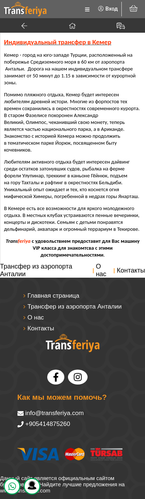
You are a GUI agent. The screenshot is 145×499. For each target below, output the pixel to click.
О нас (101, 270)
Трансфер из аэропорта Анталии (36, 270)
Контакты (131, 270)
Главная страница (54, 295)
